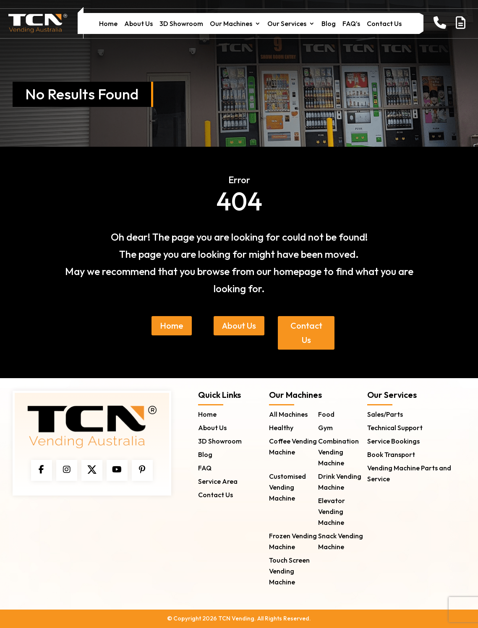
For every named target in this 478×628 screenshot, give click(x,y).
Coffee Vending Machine (293, 446)
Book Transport (391, 454)
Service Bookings (393, 441)
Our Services (286, 24)
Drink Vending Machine (339, 481)
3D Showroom (181, 24)
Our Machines (231, 24)
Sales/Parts (385, 414)
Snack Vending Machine (340, 541)
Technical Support (395, 427)
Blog (328, 24)
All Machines (288, 414)
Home (108, 24)
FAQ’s (351, 24)
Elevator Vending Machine (331, 511)
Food (326, 414)
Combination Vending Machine (338, 452)
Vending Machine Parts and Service (409, 473)
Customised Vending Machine (287, 487)
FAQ (205, 468)
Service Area (218, 481)
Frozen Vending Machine (293, 541)
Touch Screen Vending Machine (289, 571)
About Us (138, 24)
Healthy (281, 427)
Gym (325, 427)
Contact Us (384, 24)
